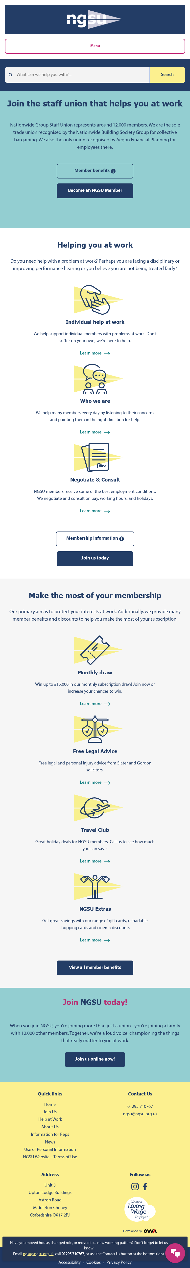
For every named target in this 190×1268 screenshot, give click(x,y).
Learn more (95, 353)
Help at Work (50, 1119)
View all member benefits (95, 967)
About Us (50, 1127)
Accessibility (69, 1262)
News (50, 1142)
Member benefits (95, 171)
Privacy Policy (119, 1262)
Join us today (95, 558)
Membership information (95, 538)
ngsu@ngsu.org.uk (38, 1254)
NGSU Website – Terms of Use (50, 1157)
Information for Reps (50, 1134)
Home (50, 1104)
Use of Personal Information (50, 1149)
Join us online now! (95, 1059)
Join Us (50, 1112)
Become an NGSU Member (95, 190)
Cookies (93, 1262)
